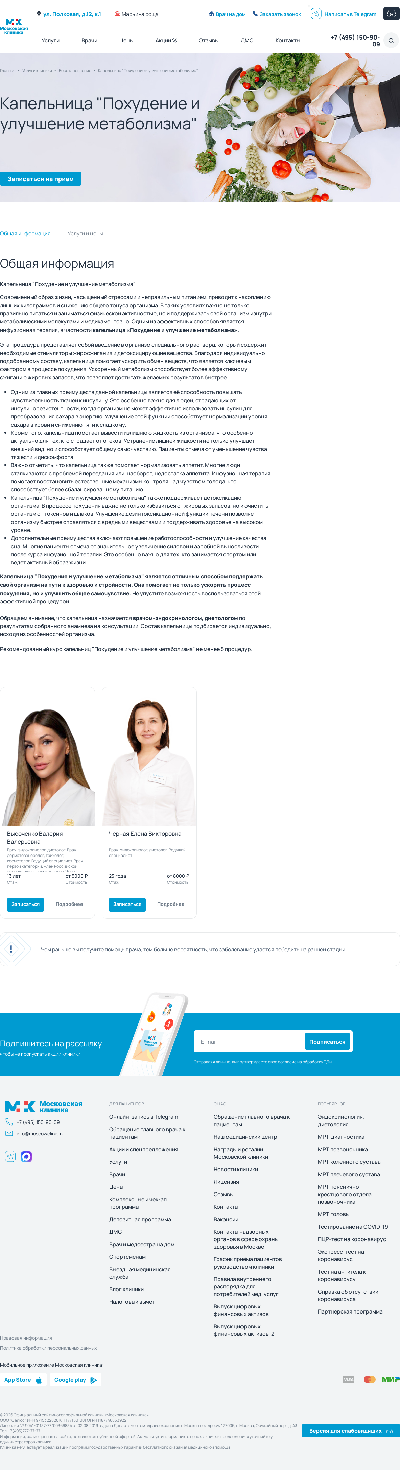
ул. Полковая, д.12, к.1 (68, 13)
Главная (8, 70)
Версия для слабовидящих (351, 1430)
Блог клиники (126, 1289)
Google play (75, 1379)
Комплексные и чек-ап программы (138, 1203)
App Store (23, 1379)
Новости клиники (236, 1169)
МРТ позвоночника (343, 1149)
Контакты (288, 40)
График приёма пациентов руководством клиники (248, 1262)
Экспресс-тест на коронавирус (341, 1255)
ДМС (247, 40)
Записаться (25, 903)
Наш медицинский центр (245, 1136)
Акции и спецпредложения (143, 1149)
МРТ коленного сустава (349, 1161)
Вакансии (226, 1219)
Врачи (89, 40)
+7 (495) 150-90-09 (355, 40)
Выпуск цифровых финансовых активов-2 (244, 1330)
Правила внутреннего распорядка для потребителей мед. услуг (246, 1286)
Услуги (51, 40)
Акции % (166, 40)
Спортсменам (127, 1256)
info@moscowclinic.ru (34, 1133)
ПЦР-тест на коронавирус (352, 1239)
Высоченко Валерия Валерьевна (35, 837)
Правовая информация (26, 1337)
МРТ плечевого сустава (349, 1174)
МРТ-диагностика (341, 1136)
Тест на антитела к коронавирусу (342, 1275)
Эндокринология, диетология (341, 1120)
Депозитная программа (140, 1219)
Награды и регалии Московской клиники (241, 1153)
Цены (126, 40)
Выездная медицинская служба (140, 1273)
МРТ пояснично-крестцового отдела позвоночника (345, 1194)
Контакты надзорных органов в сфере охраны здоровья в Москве (246, 1239)
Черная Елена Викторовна (145, 833)
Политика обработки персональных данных (48, 1347)
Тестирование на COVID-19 (353, 1226)
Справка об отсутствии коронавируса (348, 1295)
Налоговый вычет (132, 1301)
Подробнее (69, 903)
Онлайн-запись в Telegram (143, 1116)
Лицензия (226, 1181)
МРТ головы (334, 1214)
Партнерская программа (350, 1311)
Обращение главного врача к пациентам (147, 1133)
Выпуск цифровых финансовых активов (241, 1310)
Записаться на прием (40, 178)
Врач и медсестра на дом (141, 1244)
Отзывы (209, 40)
